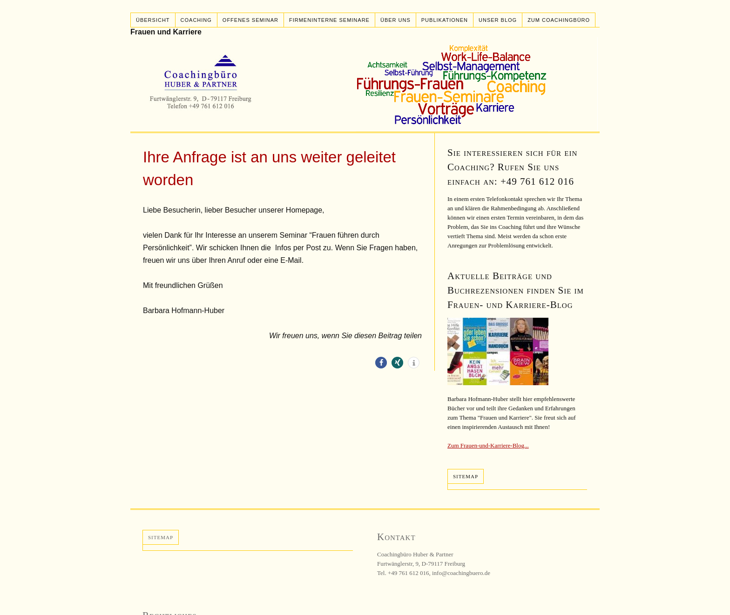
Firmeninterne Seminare (329, 20)
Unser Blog (498, 20)
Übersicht (153, 20)
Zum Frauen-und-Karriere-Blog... (488, 445)
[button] (381, 362)
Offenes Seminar (250, 20)
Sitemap (465, 476)
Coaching (196, 20)
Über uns (395, 20)
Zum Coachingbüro (558, 20)
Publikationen (444, 20)
